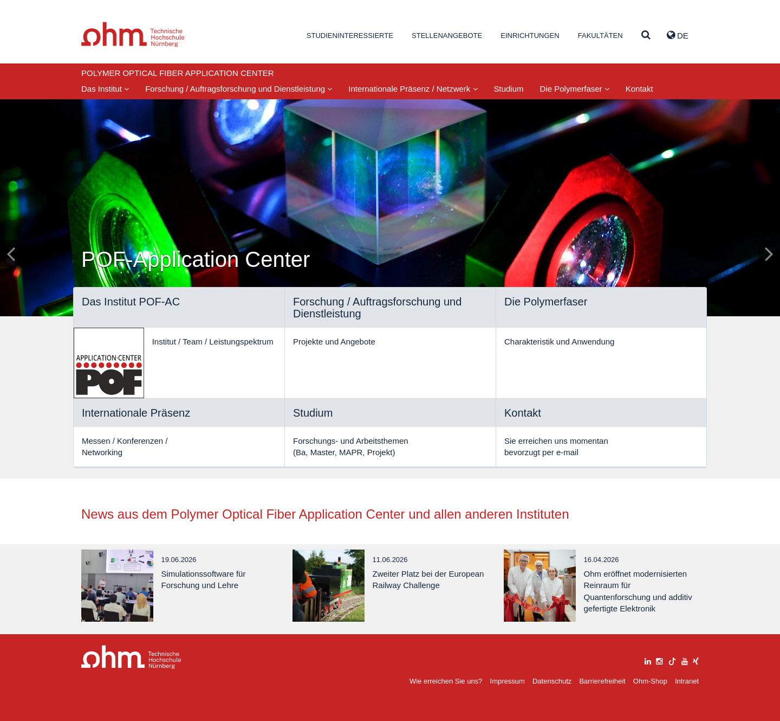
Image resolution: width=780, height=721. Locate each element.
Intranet (687, 681)
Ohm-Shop (650, 681)
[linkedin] (648, 660)
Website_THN (133, 34)
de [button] (677, 35)
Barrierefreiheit (602, 681)
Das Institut (105, 88)
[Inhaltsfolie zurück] (11, 253)
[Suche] (646, 35)
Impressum (507, 681)
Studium (509, 88)
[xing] (696, 660)
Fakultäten (600, 35)
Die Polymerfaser (574, 88)
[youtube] (684, 660)
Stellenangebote (447, 35)
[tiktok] (672, 660)
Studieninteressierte (350, 35)
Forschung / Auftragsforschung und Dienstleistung (238, 88)
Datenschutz (551, 681)
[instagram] (659, 660)
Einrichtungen (529, 35)
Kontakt (639, 88)
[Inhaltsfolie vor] (769, 253)
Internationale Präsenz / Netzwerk (412, 88)
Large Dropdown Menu (131, 657)
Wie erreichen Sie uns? (446, 681)
